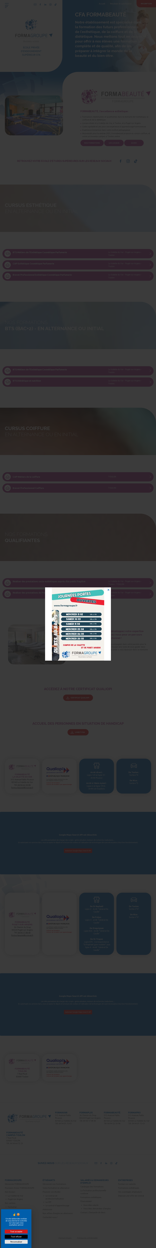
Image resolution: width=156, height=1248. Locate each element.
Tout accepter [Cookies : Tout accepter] (16, 1231)
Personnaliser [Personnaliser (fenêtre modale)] (16, 1242)
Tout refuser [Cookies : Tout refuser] (16, 1237)
